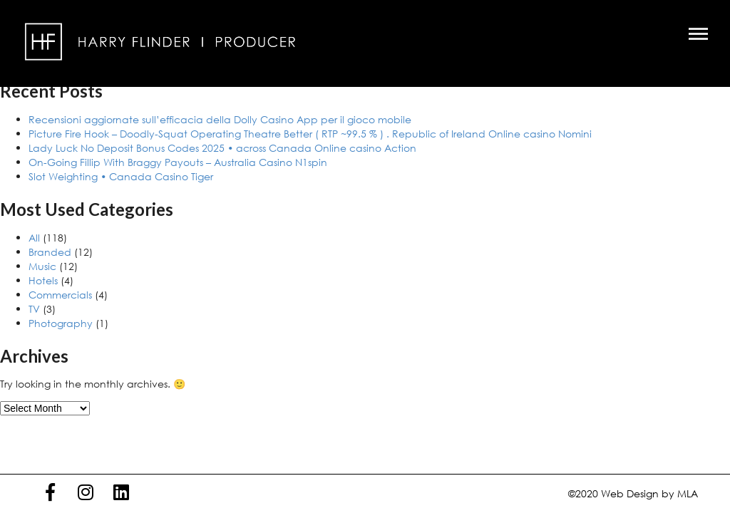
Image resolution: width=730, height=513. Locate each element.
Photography (61, 323)
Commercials (60, 294)
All (34, 237)
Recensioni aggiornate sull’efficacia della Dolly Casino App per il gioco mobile (220, 119)
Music (42, 266)
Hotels (43, 280)
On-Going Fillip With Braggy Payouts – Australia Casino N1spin (178, 162)
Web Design (630, 493)
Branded (50, 252)
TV (34, 309)
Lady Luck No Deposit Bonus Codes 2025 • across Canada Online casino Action (222, 148)
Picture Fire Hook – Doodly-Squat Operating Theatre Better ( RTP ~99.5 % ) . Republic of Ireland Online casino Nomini (310, 133)
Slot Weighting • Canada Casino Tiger (121, 176)
